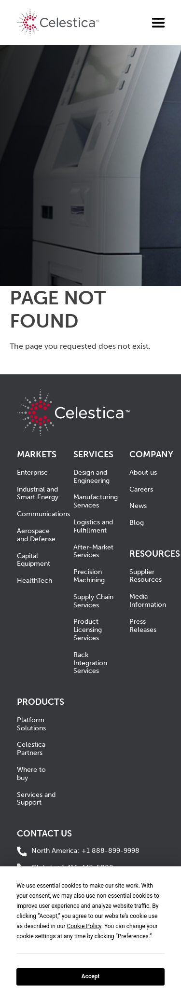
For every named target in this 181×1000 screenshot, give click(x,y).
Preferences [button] (133, 936)
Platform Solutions (31, 724)
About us (143, 472)
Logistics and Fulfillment (93, 526)
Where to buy (31, 774)
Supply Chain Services (93, 601)
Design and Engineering (91, 476)
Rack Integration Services (90, 663)
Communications (43, 514)
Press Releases (142, 625)
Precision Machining (89, 576)
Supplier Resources (145, 576)
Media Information (147, 600)
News (138, 506)
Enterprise (32, 472)
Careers (141, 489)
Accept (91, 976)
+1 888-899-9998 (85, 851)
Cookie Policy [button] (84, 926)
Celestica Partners (31, 748)
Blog (136, 523)
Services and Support (36, 799)
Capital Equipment (33, 560)
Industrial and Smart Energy (37, 493)
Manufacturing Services (95, 501)
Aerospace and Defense (36, 535)
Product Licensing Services (87, 629)
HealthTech (34, 580)
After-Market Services (93, 551)
